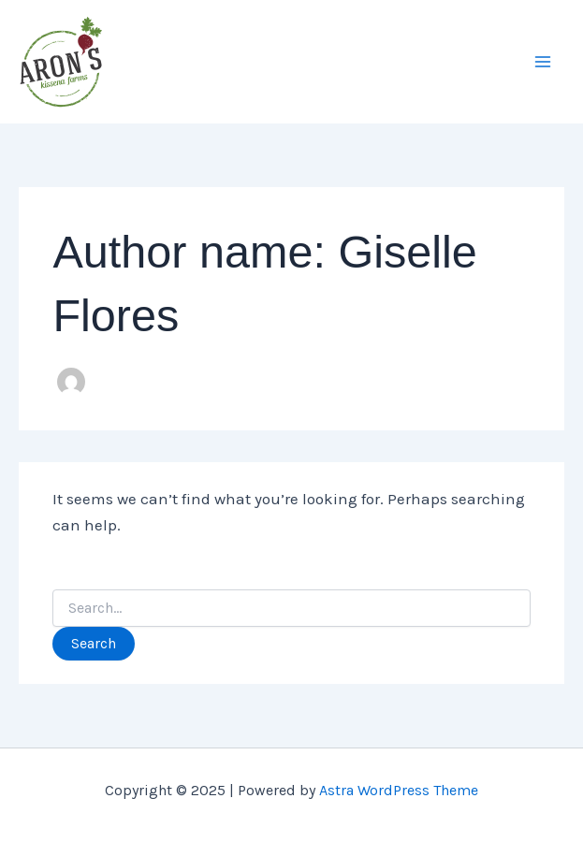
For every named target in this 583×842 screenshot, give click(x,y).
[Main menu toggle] (543, 61)
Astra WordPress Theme (398, 790)
